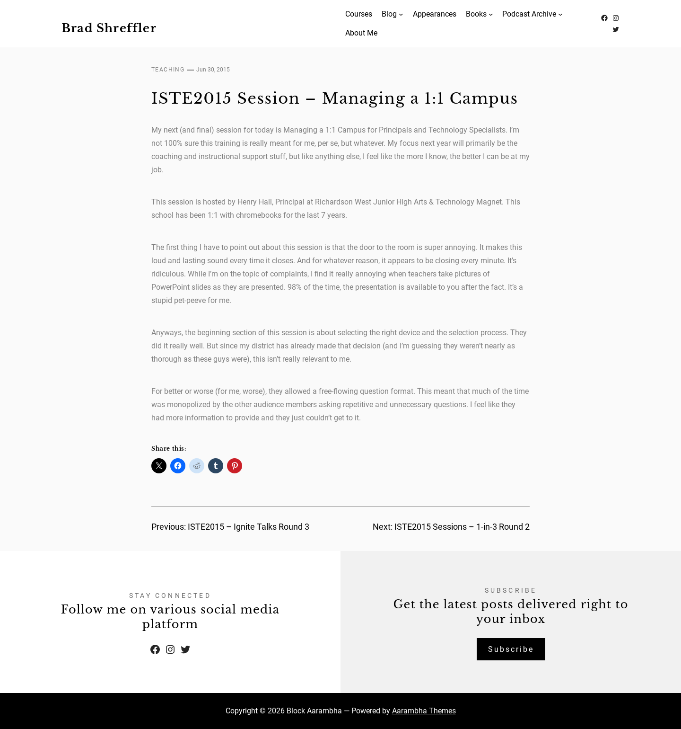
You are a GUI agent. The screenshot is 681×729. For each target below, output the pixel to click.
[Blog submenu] (401, 14)
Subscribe (511, 649)
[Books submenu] (491, 14)
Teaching (167, 69)
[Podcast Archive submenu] (560, 14)
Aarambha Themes (424, 710)
